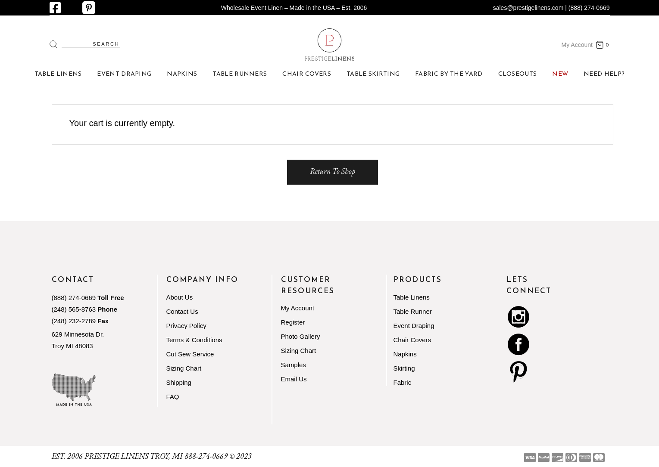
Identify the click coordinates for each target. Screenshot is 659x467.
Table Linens (412, 297)
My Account (577, 44)
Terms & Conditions (194, 339)
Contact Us (182, 311)
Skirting (404, 368)
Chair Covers (412, 339)
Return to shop (332, 171)
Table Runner (413, 311)
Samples (293, 364)
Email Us (294, 379)
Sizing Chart (184, 368)
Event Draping (414, 325)
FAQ (172, 396)
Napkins (405, 354)
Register (293, 322)
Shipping (178, 382)
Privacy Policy (186, 325)
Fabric (403, 382)
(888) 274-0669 (74, 297)
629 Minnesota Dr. (78, 334)
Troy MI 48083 (72, 345)
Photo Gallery (300, 336)
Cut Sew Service (190, 354)
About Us (179, 297)
